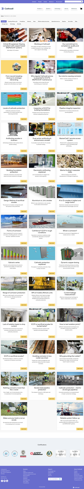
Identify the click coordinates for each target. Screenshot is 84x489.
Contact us (3, 476)
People (40, 1)
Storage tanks (26, 480)
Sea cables (25, 481)
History (75, 472)
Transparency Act (78, 480)
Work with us (4, 478)
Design (49, 474)
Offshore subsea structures (29, 474)
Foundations (26, 482)
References (76, 474)
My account (59, 1)
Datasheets (51, 472)
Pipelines (25, 478)
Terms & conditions (78, 477)
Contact (34, 1)
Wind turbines (26, 475)
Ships (24, 471)
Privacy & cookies (78, 475)
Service (50, 475)
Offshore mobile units (28, 472)
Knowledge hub (51, 471)
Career (45, 1)
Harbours (25, 477)
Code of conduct (78, 478)
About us (51, 1)
